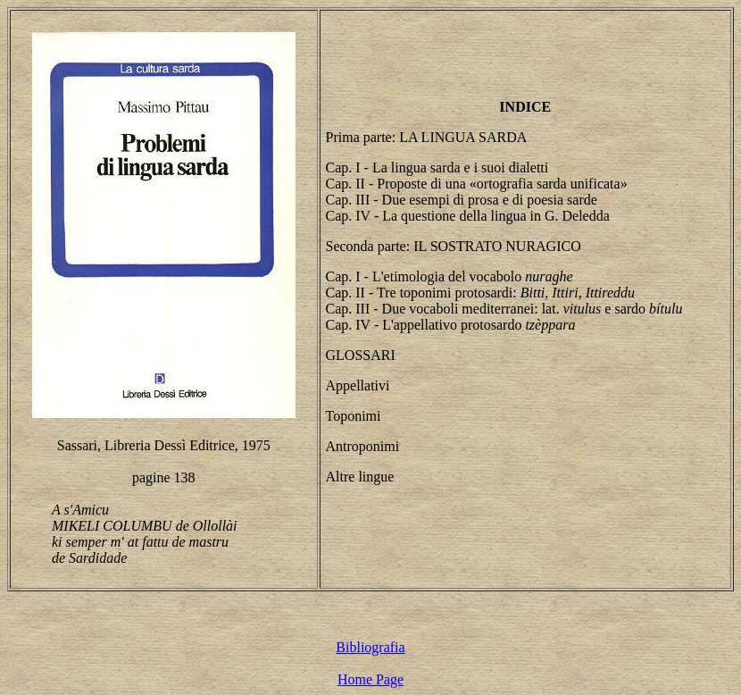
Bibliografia (370, 647)
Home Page (370, 679)
